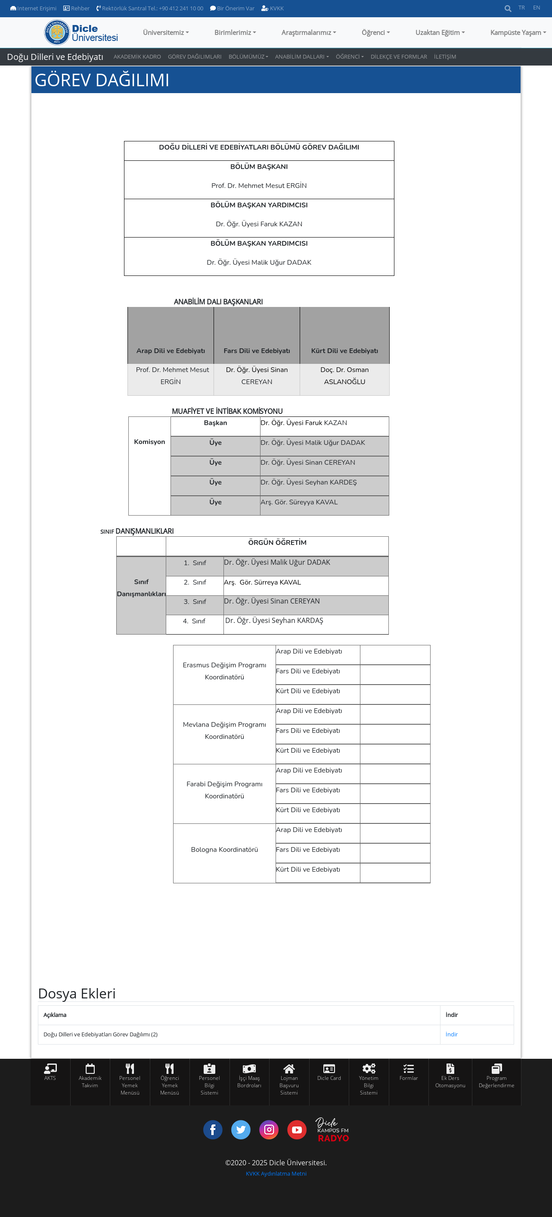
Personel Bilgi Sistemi (209, 1085)
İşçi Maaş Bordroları (249, 1081)
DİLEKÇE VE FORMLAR (399, 56)
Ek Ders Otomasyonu (450, 1081)
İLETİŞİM (445, 56)
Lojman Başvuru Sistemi (289, 1085)
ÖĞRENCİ (348, 56)
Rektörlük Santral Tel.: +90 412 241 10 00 (149, 8)
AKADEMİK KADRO (137, 56)
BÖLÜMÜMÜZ (246, 56)
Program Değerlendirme (497, 1081)
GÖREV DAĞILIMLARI (195, 56)
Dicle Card (329, 1078)
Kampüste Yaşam (515, 32)
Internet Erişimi (33, 8)
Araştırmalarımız (306, 32)
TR (521, 7)
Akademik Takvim (90, 1081)
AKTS (50, 1078)
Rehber (76, 8)
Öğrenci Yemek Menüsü (169, 1085)
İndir (452, 1034)
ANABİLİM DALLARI (300, 56)
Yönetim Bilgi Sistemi (368, 1085)
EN (536, 7)
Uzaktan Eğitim (438, 32)
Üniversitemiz (163, 32)
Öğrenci (373, 32)
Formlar (409, 1078)
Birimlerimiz (232, 32)
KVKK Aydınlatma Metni (276, 1173)
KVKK (272, 8)
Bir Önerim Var (232, 8)
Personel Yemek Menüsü (129, 1085)
